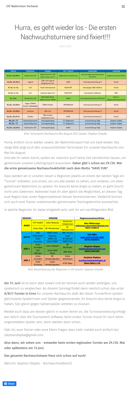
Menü (123, 6)
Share (9, 383)
